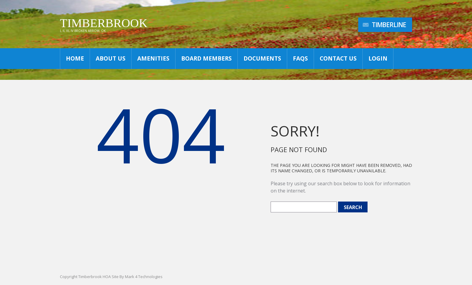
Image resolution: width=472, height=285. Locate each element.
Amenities (153, 58)
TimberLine (389, 24)
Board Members (206, 58)
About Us (111, 58)
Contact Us (338, 58)
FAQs (300, 58)
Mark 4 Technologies (144, 276)
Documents (262, 58)
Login (377, 58)
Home (75, 58)
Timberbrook (104, 23)
